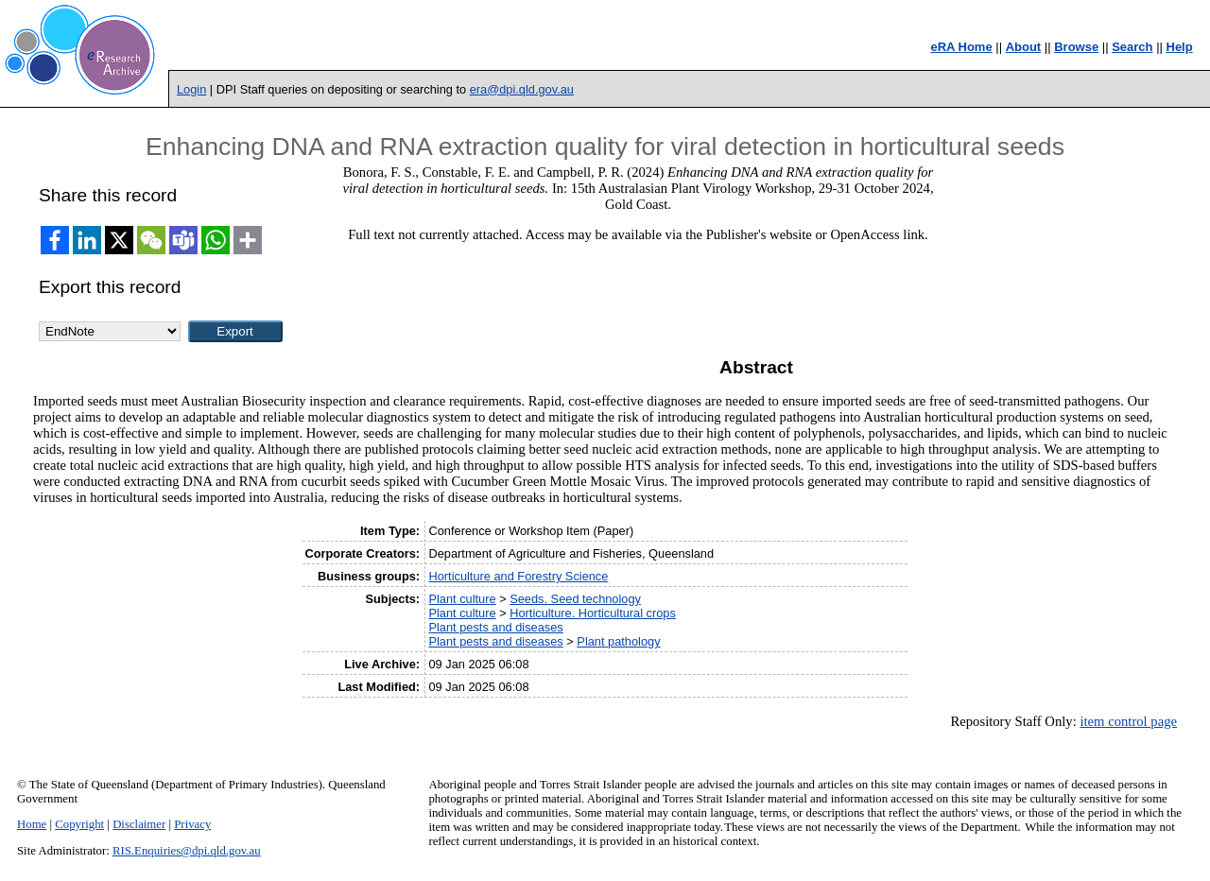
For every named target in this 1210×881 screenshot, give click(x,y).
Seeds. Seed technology (575, 599)
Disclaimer (138, 824)
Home (31, 824)
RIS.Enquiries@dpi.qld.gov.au (186, 850)
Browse (1076, 47)
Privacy (192, 824)
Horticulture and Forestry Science (518, 576)
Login (191, 89)
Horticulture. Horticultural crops (593, 613)
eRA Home (961, 47)
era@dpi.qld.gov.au (522, 89)
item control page (1128, 721)
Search (1132, 47)
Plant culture (461, 599)
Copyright (79, 824)
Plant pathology (618, 641)
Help (1180, 47)
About (1024, 47)
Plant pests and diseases (495, 627)
